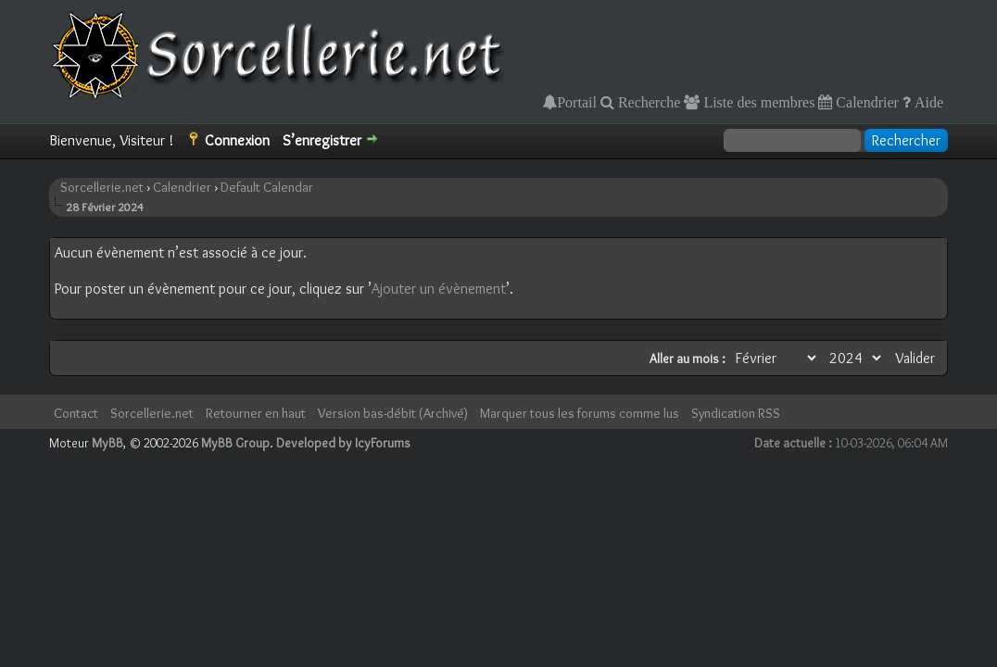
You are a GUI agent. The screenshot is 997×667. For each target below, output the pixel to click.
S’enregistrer (322, 140)
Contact (76, 413)
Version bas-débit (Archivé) (393, 413)
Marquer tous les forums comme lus (579, 413)
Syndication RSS (735, 413)
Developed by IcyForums (343, 442)
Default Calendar (267, 187)
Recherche (647, 101)
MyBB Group (235, 442)
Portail (577, 101)
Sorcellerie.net (102, 187)
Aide (927, 101)
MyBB (107, 442)
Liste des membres (757, 101)
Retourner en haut (256, 413)
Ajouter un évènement (439, 288)
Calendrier (865, 101)
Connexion (237, 140)
